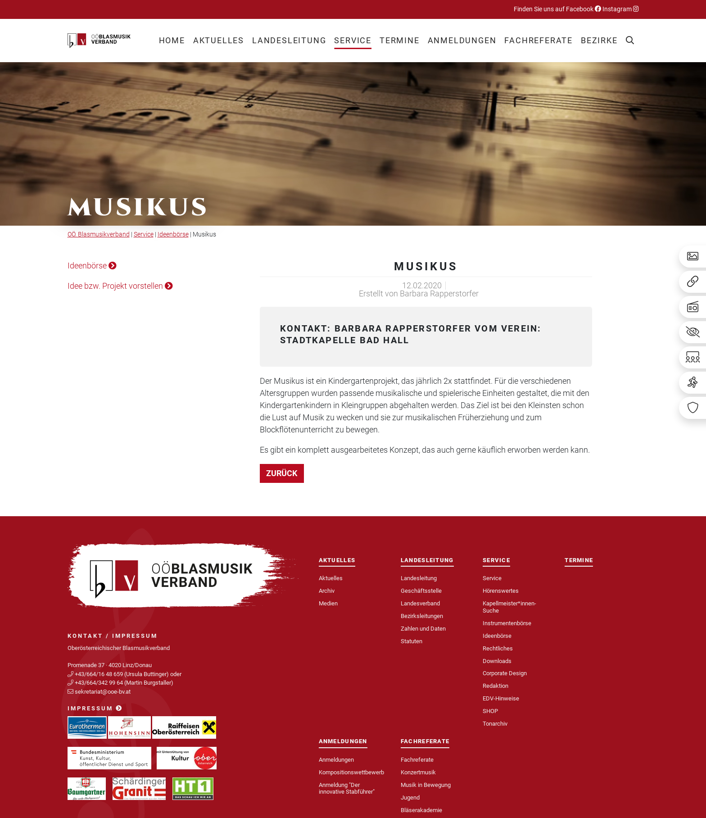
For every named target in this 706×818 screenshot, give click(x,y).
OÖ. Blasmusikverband (99, 234)
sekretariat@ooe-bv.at (103, 691)
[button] (218, 40)
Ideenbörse (173, 234)
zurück (281, 473)
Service (144, 234)
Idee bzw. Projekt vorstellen (120, 286)
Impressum (95, 708)
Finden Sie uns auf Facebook (557, 9)
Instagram (620, 9)
